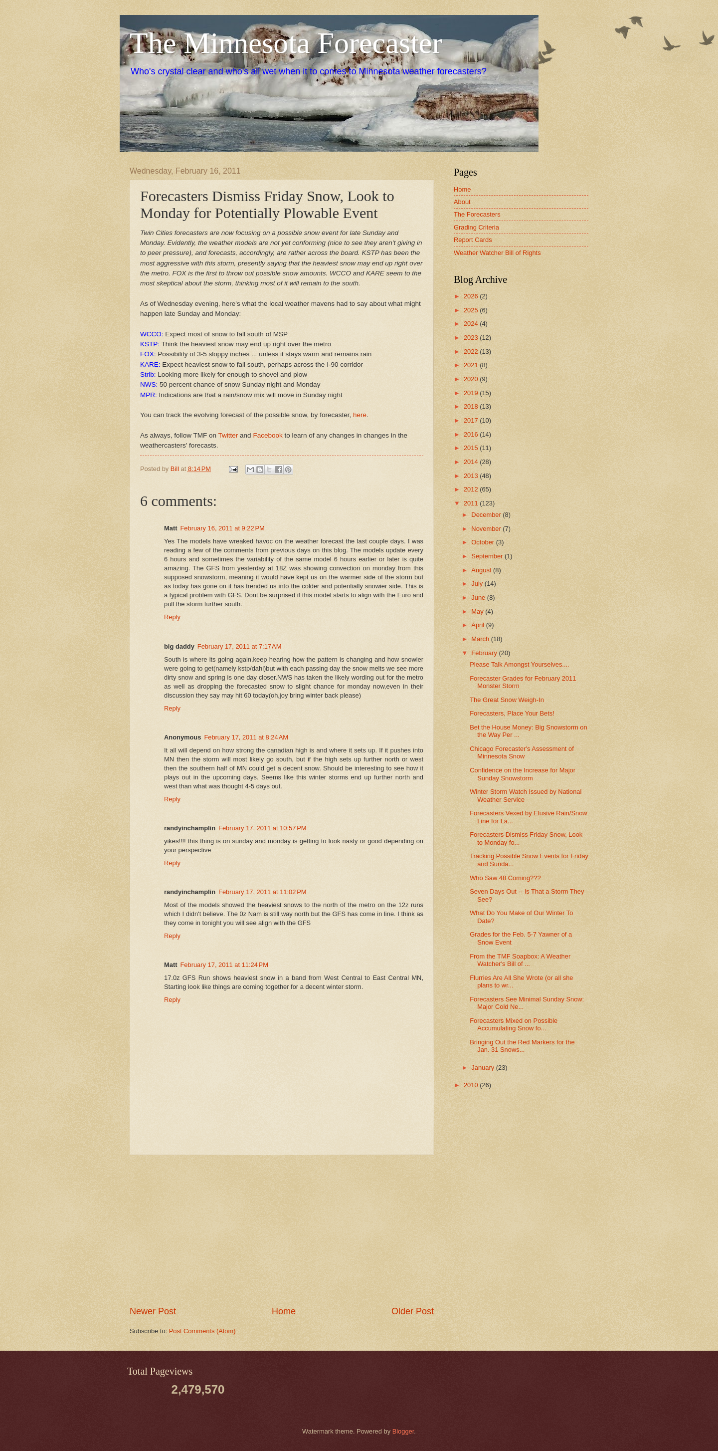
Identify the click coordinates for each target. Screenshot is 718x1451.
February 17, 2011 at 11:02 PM (262, 892)
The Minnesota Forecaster (286, 42)
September (488, 556)
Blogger (403, 1431)
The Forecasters (477, 214)
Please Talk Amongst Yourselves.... (519, 664)
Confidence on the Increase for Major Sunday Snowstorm (522, 773)
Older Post (412, 1311)
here (359, 415)
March (481, 639)
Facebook (267, 435)
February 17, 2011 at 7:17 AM (239, 646)
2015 (472, 448)
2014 (472, 462)
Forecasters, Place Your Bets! (512, 713)
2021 (472, 365)
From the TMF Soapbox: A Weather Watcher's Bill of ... (520, 960)
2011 (472, 503)
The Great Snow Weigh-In (507, 700)
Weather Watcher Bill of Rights (497, 252)
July (477, 583)
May (478, 611)
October (483, 542)
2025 (472, 310)
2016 (472, 434)
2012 (472, 489)
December (487, 514)
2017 (472, 420)
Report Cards (473, 239)
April (478, 625)
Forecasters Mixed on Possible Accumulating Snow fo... (513, 1024)
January (483, 1067)
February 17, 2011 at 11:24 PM (224, 964)
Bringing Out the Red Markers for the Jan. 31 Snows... (522, 1045)
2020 (472, 379)
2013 (472, 476)
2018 (472, 406)
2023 (472, 337)
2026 (472, 296)
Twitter (228, 435)
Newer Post (153, 1311)
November (487, 528)
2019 (472, 393)
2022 (472, 351)
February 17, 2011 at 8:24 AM (246, 737)
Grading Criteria (476, 227)
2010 (472, 1085)
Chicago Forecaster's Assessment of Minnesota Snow (522, 752)
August (482, 570)
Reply (172, 617)
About (462, 202)
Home (284, 1311)
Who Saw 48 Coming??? (505, 878)
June (479, 597)
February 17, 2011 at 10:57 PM (262, 828)
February (485, 653)
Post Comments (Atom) (202, 1331)
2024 (472, 323)
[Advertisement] (282, 1230)
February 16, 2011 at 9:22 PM (222, 528)
